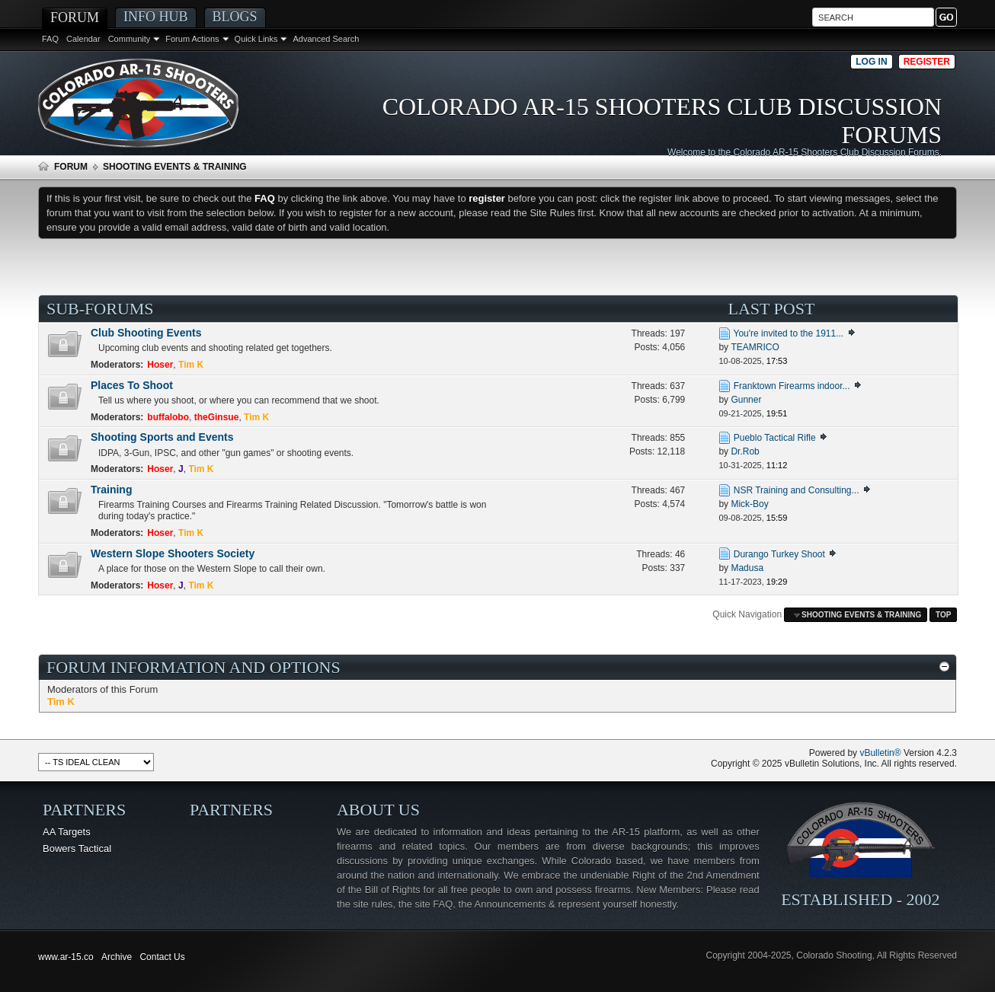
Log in (871, 61)
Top (943, 615)
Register (927, 61)
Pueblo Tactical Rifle (775, 437)
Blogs (235, 16)
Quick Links (256, 38)
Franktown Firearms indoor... (792, 386)
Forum (74, 17)
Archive (116, 957)
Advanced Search (326, 38)
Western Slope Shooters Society (172, 553)
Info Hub (155, 16)
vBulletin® (880, 753)
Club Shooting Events (146, 333)
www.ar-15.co (66, 957)
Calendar (83, 38)
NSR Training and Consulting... (796, 490)
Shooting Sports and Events (162, 437)
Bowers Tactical (77, 848)
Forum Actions (192, 38)
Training (111, 489)
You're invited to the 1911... (789, 333)
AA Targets (67, 831)
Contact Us (161, 957)
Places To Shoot (132, 385)
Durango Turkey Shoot (779, 554)
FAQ (50, 38)
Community (129, 38)
